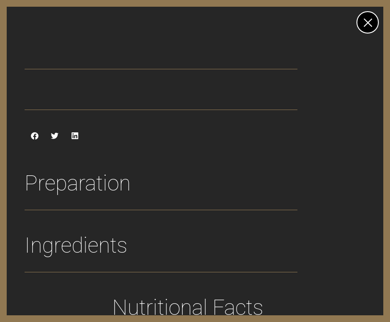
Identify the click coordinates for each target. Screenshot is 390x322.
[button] (35, 136)
